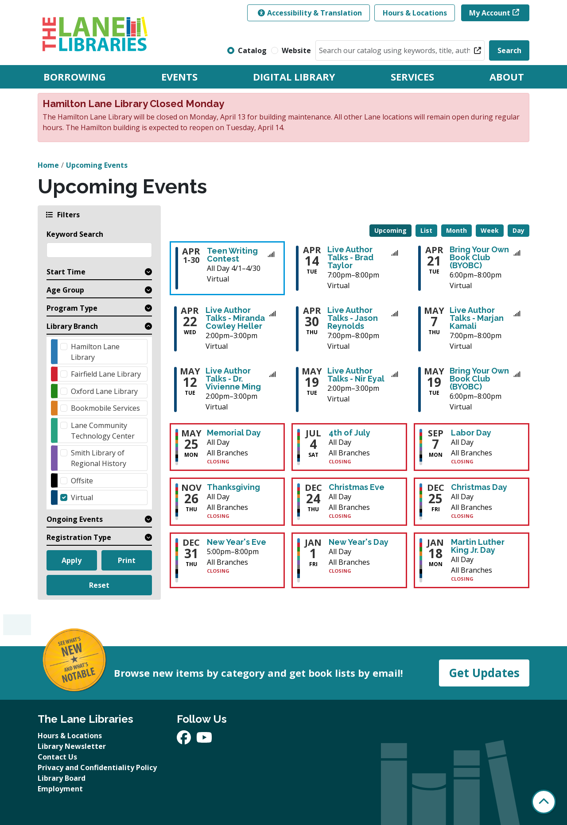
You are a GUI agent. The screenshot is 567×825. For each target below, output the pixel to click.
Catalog (252, 50)
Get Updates (484, 673)
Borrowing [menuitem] (74, 76)
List (426, 230)
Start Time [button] (66, 272)
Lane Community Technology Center (103, 430)
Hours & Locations (415, 13)
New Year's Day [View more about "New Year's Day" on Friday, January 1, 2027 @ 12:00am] (358, 542)
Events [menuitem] (179, 76)
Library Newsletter (72, 746)
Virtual (82, 497)
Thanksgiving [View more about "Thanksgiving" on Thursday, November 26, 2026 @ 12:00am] (233, 487)
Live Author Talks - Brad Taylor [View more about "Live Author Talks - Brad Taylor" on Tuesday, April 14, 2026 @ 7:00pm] (350, 258)
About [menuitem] (506, 76)
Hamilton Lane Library (95, 352)
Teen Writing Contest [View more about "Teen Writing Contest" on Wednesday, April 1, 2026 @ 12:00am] (232, 255)
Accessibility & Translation (310, 13)
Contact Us (57, 757)
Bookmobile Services (105, 408)
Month (456, 230)
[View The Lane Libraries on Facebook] (185, 740)
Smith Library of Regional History (98, 458)
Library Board (61, 778)
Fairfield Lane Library (106, 374)
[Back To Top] (544, 802)
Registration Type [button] (79, 537)
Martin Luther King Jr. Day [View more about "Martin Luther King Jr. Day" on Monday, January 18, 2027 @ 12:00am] (478, 546)
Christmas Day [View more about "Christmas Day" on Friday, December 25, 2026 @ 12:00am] (479, 487)
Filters (68, 214)
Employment (60, 789)
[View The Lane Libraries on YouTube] (204, 740)
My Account (489, 13)
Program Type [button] (72, 308)
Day (518, 230)
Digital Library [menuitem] (294, 76)
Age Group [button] (65, 290)
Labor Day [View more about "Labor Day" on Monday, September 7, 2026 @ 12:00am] (471, 433)
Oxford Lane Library (104, 391)
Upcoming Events (97, 165)
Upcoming (390, 230)
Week (490, 230)
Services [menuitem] (412, 76)
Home (48, 165)
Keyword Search (75, 234)
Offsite (82, 481)
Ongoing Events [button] (75, 519)
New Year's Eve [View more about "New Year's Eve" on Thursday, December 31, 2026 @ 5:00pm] (236, 542)
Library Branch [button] (72, 326)
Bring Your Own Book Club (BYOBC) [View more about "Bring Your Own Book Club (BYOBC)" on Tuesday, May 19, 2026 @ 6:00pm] (479, 379)
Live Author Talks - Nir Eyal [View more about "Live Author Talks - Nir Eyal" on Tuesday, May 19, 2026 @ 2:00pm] (355, 375)
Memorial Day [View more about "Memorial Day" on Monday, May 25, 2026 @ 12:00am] (234, 433)
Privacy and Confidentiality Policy (97, 767)
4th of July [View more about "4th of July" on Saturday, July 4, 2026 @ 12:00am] (349, 433)
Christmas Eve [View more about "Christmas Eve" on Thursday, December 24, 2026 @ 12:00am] (356, 487)
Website (296, 50)
